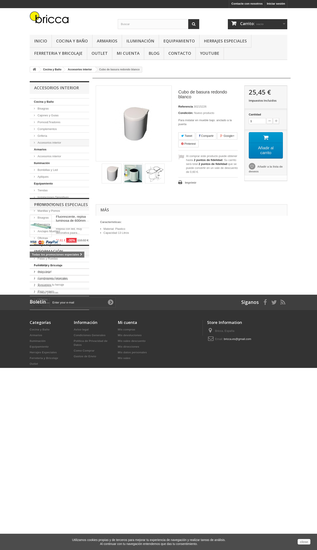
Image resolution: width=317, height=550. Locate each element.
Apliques (42, 176)
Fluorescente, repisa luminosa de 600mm (71, 337)
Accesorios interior (49, 142)
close (304, 542)
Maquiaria (43, 272)
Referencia (185, 106)
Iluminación (140, 41)
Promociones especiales (61, 323)
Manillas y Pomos (48, 210)
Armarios (107, 41)
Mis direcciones (128, 505)
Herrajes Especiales (225, 41)
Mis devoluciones (130, 493)
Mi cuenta (127, 480)
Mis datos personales (132, 510)
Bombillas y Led (47, 170)
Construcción (45, 204)
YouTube (209, 53)
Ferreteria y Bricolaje (58, 53)
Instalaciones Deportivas (53, 197)
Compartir (206, 135)
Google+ (227, 135)
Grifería (42, 135)
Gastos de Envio (85, 514)
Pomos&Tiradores (48, 122)
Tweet (186, 135)
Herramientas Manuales (52, 279)
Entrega (42, 405)
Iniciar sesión (276, 3)
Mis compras (126, 488)
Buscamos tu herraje (50, 425)
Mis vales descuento (132, 499)
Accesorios (44, 285)
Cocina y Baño (72, 41)
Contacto (179, 53)
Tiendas (42, 190)
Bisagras (43, 108)
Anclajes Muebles (48, 231)
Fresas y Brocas (47, 292)
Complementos (47, 129)
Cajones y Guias (48, 115)
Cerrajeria (43, 224)
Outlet (100, 53)
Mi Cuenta (128, 53)
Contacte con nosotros (247, 3)
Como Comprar (84, 509)
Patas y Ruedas (47, 258)
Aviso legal (44, 412)
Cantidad (255, 114)
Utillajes (42, 299)
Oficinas (42, 238)
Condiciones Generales (52, 418)
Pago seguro (45, 432)
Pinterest (188, 143)
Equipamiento (179, 41)
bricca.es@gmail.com (237, 497)
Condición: (185, 113)
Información (48, 394)
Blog (154, 53)
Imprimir (190, 182)
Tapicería (43, 251)
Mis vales (124, 516)
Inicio (40, 41)
